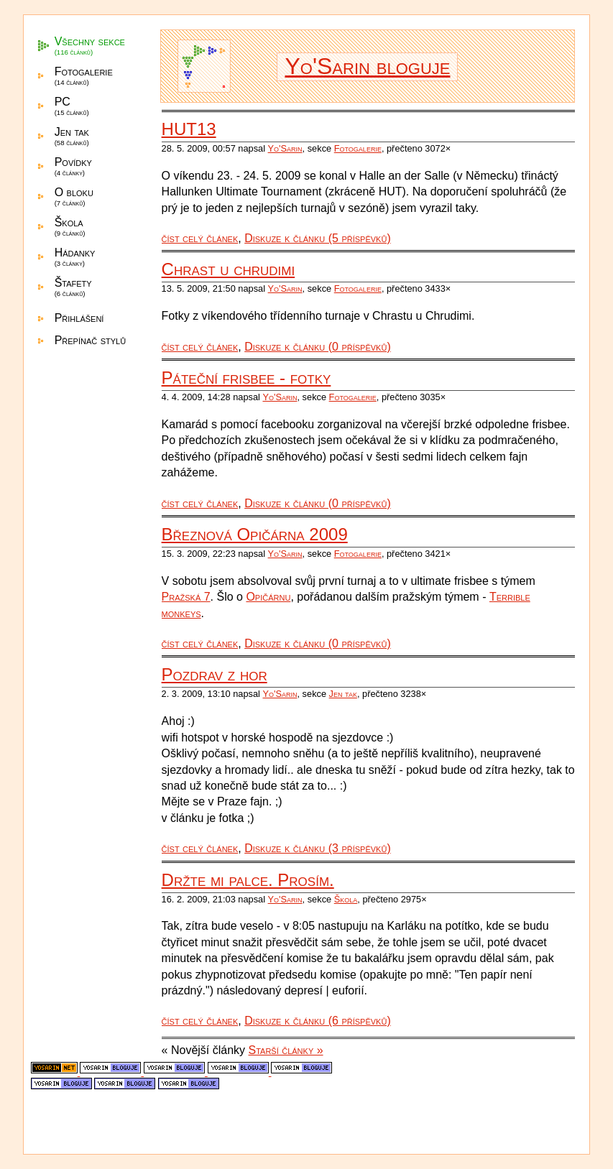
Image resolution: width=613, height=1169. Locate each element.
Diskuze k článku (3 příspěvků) (317, 848)
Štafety (73, 287)
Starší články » (286, 1050)
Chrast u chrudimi (228, 269)
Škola (70, 226)
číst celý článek (200, 238)
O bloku (74, 196)
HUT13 (189, 129)
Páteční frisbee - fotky (246, 377)
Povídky (73, 166)
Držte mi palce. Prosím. (248, 880)
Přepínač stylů (90, 340)
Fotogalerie (84, 75)
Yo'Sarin (285, 148)
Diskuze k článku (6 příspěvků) (317, 1021)
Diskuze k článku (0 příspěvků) (317, 347)
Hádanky (75, 256)
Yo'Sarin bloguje (367, 66)
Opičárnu (268, 597)
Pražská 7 (186, 597)
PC (72, 106)
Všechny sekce (90, 45)
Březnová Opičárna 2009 (255, 534)
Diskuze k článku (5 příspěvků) (317, 238)
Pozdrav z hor (214, 674)
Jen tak (72, 136)
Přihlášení (79, 318)
